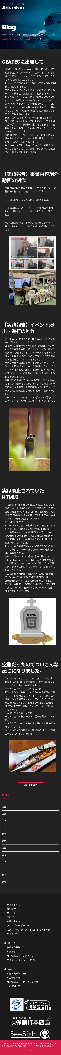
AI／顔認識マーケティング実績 (22, 982)
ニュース (11, 913)
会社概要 (11, 909)
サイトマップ (14, 933)
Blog (16, 39)
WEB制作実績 (13, 977)
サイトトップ (14, 904)
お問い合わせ (14, 921)
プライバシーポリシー (32, 1046)
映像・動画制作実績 (17, 973)
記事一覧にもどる (30, 785)
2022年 (28, 39)
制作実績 (7, 969)
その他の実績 (14, 986)
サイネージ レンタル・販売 (21, 960)
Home (4, 39)
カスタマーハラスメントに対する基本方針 (28, 929)
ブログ (10, 917)
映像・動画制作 (15, 947)
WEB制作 (11, 951)
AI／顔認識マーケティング (20, 955)
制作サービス (10, 943)
